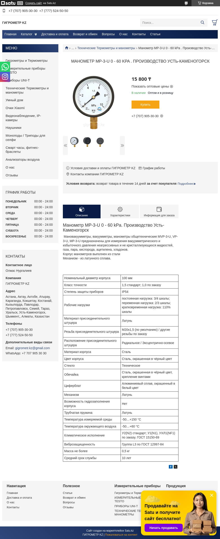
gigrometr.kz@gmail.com (32, 348)
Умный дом (14, 100)
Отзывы (12, 175)
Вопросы (108, 34)
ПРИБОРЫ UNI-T (126, 506)
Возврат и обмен (85, 34)
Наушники (13, 127)
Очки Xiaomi (15, 108)
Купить (145, 104)
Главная (10, 34)
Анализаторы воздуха (23, 159)
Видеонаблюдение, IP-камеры (23, 118)
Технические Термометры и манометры (106, 48)
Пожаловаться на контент (121, 534)
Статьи (155, 34)
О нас (123, 34)
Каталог (26, 34)
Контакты (138, 34)
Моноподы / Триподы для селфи (25, 138)
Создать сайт (33, 3)
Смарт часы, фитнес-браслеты (22, 150)
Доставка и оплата (54, 34)
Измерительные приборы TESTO (25, 70)
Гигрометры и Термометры (27, 60)
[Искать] (202, 23)
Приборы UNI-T (18, 80)
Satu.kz (129, 530)
